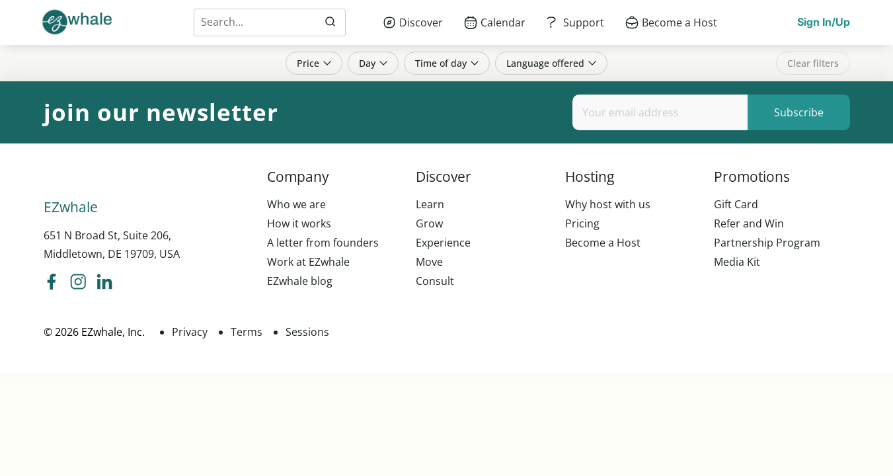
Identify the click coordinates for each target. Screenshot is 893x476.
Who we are (296, 204)
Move (429, 262)
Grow (429, 223)
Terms (246, 332)
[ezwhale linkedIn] (104, 283)
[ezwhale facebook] (51, 283)
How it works (299, 223)
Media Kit (737, 262)
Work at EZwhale (308, 262)
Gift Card (736, 204)
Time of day (447, 63)
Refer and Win (749, 223)
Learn (430, 204)
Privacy (190, 332)
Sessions (307, 332)
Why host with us (607, 204)
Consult (435, 281)
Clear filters (813, 63)
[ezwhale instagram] (78, 283)
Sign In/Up (823, 21)
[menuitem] (412, 22)
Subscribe (799, 112)
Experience (443, 242)
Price (314, 63)
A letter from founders (323, 242)
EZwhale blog (299, 281)
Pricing (582, 223)
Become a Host (603, 242)
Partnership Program (767, 242)
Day (373, 63)
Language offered (551, 63)
